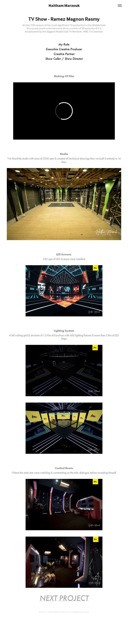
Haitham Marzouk (64, 5)
